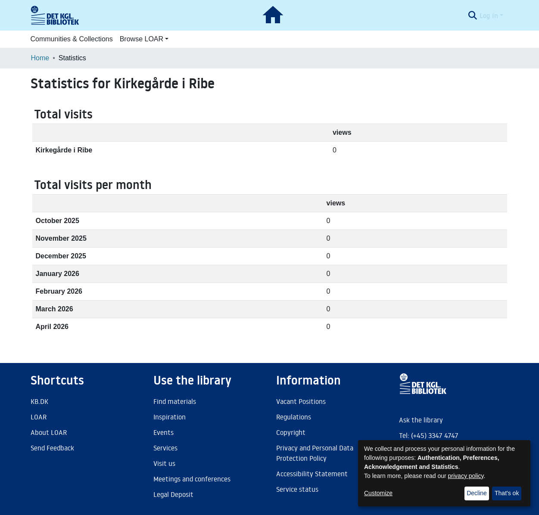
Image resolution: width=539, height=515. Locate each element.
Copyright (290, 432)
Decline (477, 493)
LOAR (39, 417)
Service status (297, 489)
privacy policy (466, 475)
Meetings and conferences (192, 479)
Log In (489, 15)
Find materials (174, 401)
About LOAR (49, 432)
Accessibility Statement (312, 473)
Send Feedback (52, 448)
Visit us (164, 463)
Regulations (293, 417)
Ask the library (421, 420)
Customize (378, 493)
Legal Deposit (173, 494)
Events (163, 432)
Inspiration (169, 417)
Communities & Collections (72, 39)
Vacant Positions (301, 401)
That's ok (507, 493)
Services (165, 448)
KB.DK (39, 401)
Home (40, 58)
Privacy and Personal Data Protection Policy (314, 453)
